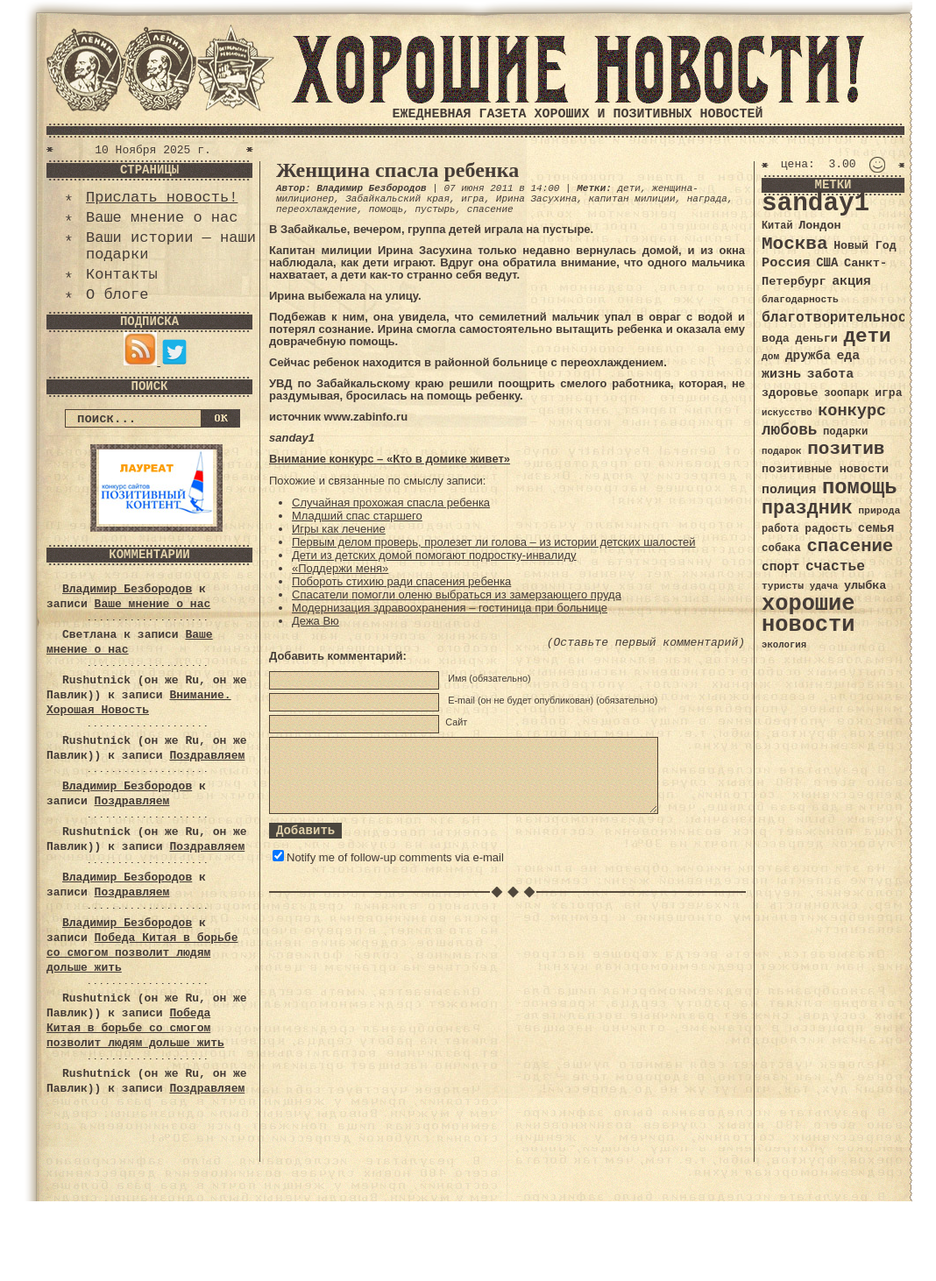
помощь (386, 209)
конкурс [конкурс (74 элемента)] (852, 411)
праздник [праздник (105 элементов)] (807, 508)
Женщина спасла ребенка (397, 170)
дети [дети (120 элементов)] (866, 336)
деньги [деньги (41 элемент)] (816, 338)
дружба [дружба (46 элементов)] (808, 356)
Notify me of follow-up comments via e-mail (395, 857)
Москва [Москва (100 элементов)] (795, 244)
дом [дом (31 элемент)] (770, 356)
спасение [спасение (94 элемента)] (849, 546)
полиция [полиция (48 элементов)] (789, 490)
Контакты (122, 274)
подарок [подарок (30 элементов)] (782, 451)
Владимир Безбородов (127, 589)
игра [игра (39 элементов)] (888, 393)
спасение (490, 209)
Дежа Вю (315, 620)
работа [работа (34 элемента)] (780, 529)
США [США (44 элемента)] (827, 263)
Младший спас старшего (357, 515)
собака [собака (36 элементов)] (781, 548)
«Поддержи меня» (340, 568)
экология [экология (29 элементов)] (784, 645)
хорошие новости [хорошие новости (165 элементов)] (808, 614)
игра (472, 199)
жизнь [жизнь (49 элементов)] (781, 374)
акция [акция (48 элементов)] (851, 281)
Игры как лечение (339, 528)
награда (707, 199)
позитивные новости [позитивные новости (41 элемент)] (825, 469)
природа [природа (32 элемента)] (879, 510)
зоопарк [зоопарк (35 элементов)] (846, 393)
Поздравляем (207, 755)
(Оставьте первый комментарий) (646, 642)
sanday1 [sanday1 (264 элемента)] (815, 203)
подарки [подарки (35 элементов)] (845, 432)
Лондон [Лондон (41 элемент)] (819, 225)
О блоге (117, 295)
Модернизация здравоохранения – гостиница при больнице (449, 607)
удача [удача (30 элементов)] (824, 586)
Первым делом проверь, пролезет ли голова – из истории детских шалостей (494, 541)
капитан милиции (631, 199)
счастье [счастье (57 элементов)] (835, 566)
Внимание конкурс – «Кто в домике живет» (389, 458)
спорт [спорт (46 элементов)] (780, 567)
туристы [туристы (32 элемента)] (783, 585)
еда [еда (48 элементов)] (848, 356)
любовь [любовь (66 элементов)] (789, 430)
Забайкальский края (397, 199)
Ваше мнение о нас (162, 217)
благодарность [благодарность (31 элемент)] (800, 299)
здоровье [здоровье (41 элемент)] (790, 393)
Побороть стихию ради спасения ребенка (401, 581)
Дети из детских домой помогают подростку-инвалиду (434, 555)
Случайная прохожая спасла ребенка (391, 502)
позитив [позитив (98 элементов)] (845, 449)
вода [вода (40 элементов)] (776, 338)
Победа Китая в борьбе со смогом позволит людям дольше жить (142, 952)
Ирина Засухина (536, 199)
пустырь (435, 209)
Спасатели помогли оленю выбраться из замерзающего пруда (456, 594)
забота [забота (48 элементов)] (830, 374)
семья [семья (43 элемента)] (876, 528)
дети (628, 188)
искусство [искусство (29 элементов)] (787, 412)
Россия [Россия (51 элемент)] (786, 263)
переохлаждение (316, 209)
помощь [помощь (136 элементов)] (859, 487)
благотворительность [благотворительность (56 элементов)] (843, 317)
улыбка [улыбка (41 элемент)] (865, 585)
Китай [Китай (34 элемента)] (777, 226)
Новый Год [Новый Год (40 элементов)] (864, 245)
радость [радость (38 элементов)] (828, 528)
